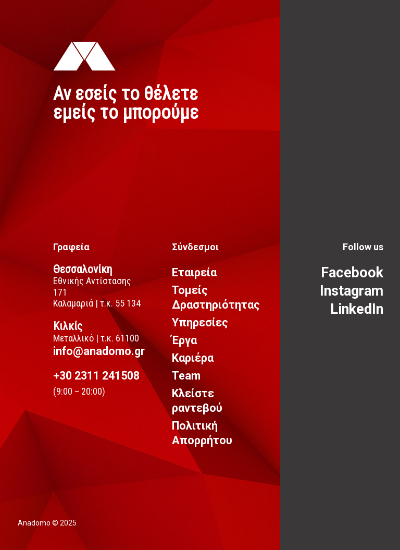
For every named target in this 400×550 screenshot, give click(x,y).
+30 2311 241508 (96, 375)
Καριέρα (193, 357)
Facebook (352, 272)
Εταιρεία (194, 272)
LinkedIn (356, 309)
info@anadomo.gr (99, 351)
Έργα (184, 340)
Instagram (351, 291)
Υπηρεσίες (200, 322)
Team (186, 375)
